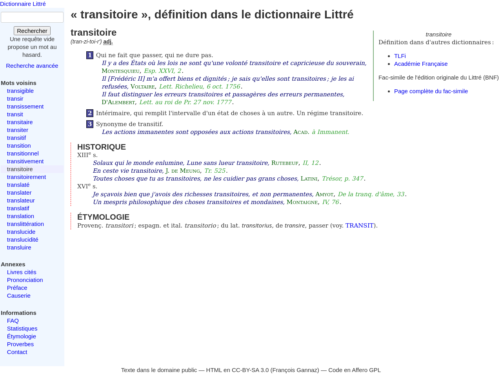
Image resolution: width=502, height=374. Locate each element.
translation (20, 216)
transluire (19, 247)
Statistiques (22, 328)
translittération (25, 223)
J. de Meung (183, 170)
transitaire (20, 122)
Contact (17, 352)
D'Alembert (118, 102)
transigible (20, 90)
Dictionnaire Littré (23, 3)
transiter (17, 129)
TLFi (400, 55)
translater (19, 192)
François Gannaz (295, 370)
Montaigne (302, 202)
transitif (16, 137)
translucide (21, 231)
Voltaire (143, 86)
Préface (17, 287)
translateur (21, 200)
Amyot (324, 194)
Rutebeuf (284, 162)
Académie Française (421, 63)
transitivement (25, 161)
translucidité (22, 239)
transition (19, 145)
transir (15, 98)
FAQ (13, 320)
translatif (18, 208)
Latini (308, 178)
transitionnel (23, 153)
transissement (25, 106)
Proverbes (20, 344)
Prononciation (25, 279)
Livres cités (21, 272)
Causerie (19, 295)
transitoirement (26, 176)
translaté (18, 184)
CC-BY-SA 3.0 (250, 370)
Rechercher (32, 30)
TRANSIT (359, 225)
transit (15, 114)
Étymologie (21, 336)
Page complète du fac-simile (431, 91)
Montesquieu (121, 70)
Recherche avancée (32, 65)
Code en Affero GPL (354, 370)
